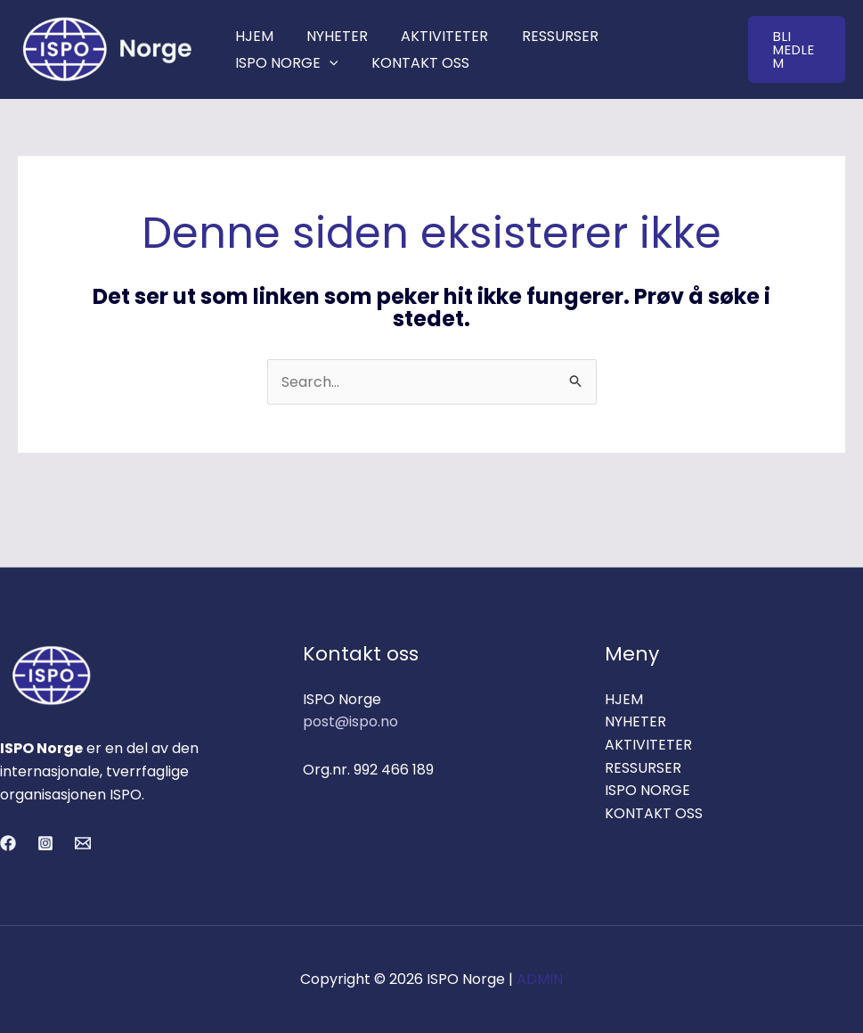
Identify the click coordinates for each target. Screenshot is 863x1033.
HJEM (251, 36)
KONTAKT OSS (413, 63)
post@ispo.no (350, 721)
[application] (327, 63)
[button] (794, 49)
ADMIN (540, 979)
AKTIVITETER (432, 36)
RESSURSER (543, 36)
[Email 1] (83, 843)
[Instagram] (45, 843)
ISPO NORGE (284, 63)
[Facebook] (8, 843)
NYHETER (330, 36)
